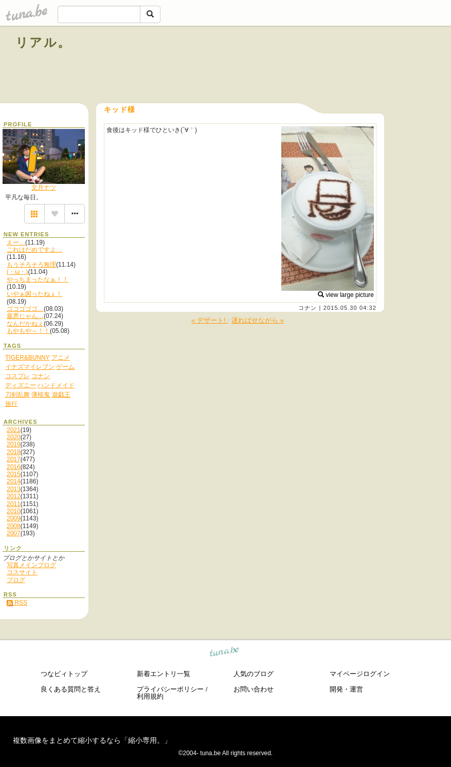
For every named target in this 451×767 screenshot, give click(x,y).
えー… (16, 242)
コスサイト (22, 572)
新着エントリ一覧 (163, 674)
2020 (14, 437)
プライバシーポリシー (170, 689)
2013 (14, 489)
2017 (14, 459)
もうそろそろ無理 (31, 264)
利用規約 (150, 696)
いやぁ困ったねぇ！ (34, 293)
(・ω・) (17, 271)
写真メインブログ (31, 565)
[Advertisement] (318, 65)
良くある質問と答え (71, 689)
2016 (14, 467)
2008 (14, 526)
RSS (17, 602)
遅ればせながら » (257, 320)
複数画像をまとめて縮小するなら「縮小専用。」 (92, 740)
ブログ (16, 580)
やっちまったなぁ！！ (37, 279)
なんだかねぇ (25, 323)
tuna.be (224, 653)
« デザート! (209, 320)
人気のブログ (253, 674)
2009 (14, 518)
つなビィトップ (64, 674)
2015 (14, 474)
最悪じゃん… (25, 316)
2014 (14, 481)
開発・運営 (346, 689)
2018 (14, 452)
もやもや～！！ (28, 330)
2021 (14, 430)
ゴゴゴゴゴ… (25, 308)
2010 (14, 511)
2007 (14, 533)
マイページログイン (360, 674)
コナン (307, 308)
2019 (14, 444)
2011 (14, 504)
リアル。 (43, 42)
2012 (14, 496)
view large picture (346, 294)
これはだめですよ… (34, 249)
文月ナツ (43, 187)
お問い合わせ (253, 689)
